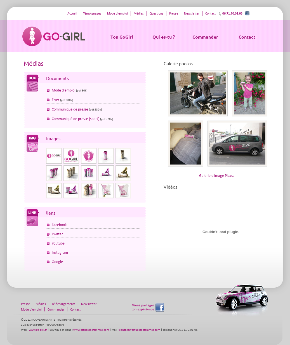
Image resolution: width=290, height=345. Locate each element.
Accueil (72, 13)
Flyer (55, 100)
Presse (173, 13)
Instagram (60, 253)
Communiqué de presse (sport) (75, 119)
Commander (205, 37)
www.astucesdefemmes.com (91, 330)
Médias (139, 13)
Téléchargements (63, 304)
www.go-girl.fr (38, 330)
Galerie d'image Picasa (217, 176)
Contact (247, 37)
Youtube (58, 243)
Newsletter (191, 13)
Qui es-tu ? (163, 37)
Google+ (58, 262)
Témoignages (92, 13)
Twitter (57, 234)
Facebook (59, 225)
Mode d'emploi (117, 13)
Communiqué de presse (70, 109)
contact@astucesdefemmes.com (139, 330)
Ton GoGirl (121, 37)
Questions (156, 13)
